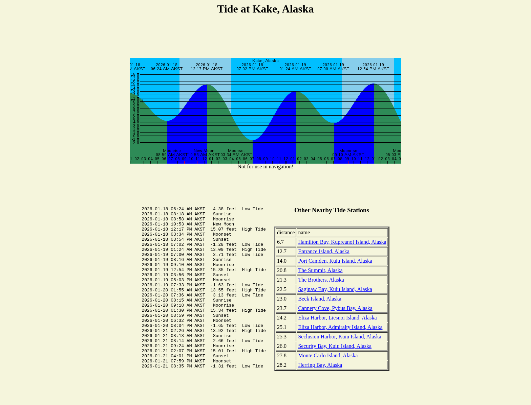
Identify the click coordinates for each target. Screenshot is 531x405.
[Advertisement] (265, 37)
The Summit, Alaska (320, 270)
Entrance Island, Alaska (323, 251)
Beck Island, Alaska (319, 299)
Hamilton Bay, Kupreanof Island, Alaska (342, 242)
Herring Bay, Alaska (320, 365)
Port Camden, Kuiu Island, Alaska (335, 261)
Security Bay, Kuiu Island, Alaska (334, 346)
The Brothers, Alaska (321, 280)
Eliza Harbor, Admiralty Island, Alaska (340, 327)
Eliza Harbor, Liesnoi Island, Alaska (337, 317)
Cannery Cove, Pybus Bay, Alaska (335, 308)
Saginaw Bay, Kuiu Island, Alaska (335, 289)
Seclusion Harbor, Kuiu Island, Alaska (339, 336)
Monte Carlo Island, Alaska (328, 355)
